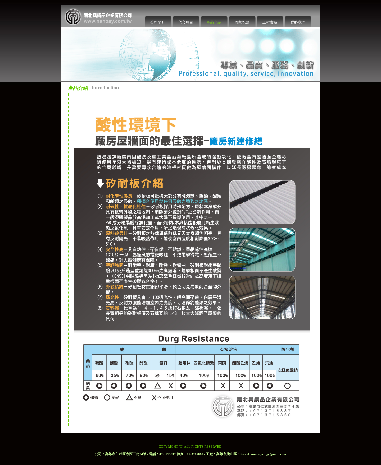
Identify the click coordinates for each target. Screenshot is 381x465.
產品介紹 (213, 22)
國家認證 (241, 22)
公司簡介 (157, 22)
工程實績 (269, 22)
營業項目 (185, 22)
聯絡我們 (298, 22)
